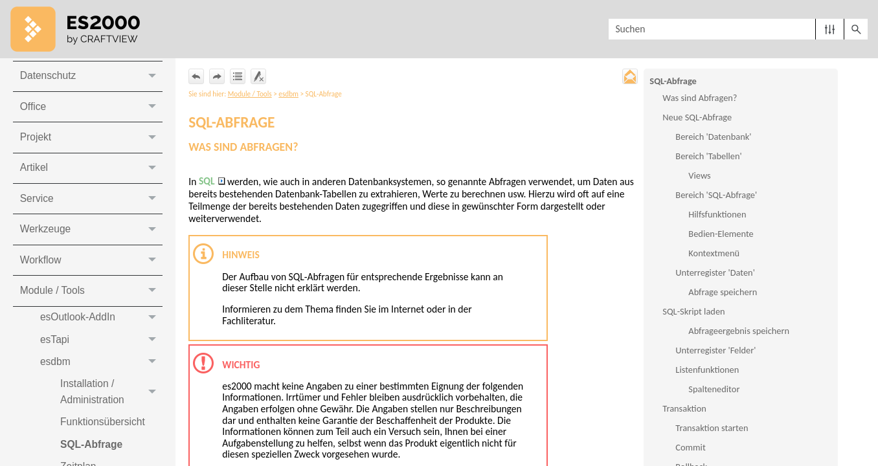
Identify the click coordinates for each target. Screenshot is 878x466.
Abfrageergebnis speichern (738, 331)
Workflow (91, 266)
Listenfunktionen (707, 370)
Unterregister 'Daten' (714, 273)
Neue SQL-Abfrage (697, 118)
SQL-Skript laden (693, 312)
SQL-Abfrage (673, 81)
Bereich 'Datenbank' (713, 137)
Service (91, 204)
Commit (690, 448)
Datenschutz (91, 80)
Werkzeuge (91, 235)
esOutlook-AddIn (102, 324)
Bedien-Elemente (720, 234)
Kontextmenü (713, 254)
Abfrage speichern (722, 292)
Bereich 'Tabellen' (708, 156)
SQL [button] (212, 183)
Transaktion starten (711, 428)
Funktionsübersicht (105, 432)
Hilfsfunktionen (717, 215)
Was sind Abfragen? (699, 98)
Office (91, 111)
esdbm (102, 370)
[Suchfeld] (738, 29)
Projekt (91, 142)
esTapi (102, 347)
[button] (829, 29)
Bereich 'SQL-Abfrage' (716, 195)
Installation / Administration (112, 401)
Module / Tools (91, 297)
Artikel (91, 173)
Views (699, 176)
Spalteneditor (713, 389)
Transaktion (684, 409)
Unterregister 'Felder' (715, 351)
